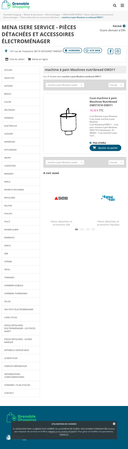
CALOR (7, 101)
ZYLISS (7, 301)
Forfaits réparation (15, 366)
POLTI (7, 221)
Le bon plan (10, 358)
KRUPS (7, 157)
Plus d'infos (99, 142)
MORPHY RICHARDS (14, 189)
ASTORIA (8, 85)
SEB (6, 253)
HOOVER (8, 133)
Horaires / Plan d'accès (17, 385)
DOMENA (8, 117)
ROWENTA (9, 237)
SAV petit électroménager (18, 309)
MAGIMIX (9, 173)
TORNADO (9, 277)
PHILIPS (8, 213)
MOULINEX (9, 197)
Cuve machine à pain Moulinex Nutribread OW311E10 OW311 (103, 101)
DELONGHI (9, 109)
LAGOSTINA (10, 165)
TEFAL (7, 269)
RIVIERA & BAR (11, 229)
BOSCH (7, 93)
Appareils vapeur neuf (16, 350)
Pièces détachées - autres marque (18, 341)
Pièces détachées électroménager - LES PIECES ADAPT (19, 328)
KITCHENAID (10, 149)
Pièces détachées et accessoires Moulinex (40, 17)
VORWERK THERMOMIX (15, 293)
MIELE (7, 181)
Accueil (8, 69)
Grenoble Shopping (12, 14)
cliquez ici (64, 434)
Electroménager (53, 14)
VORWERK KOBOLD (13, 285)
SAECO (7, 245)
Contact (9, 392)
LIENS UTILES (10, 317)
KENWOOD (9, 141)
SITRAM (8, 261)
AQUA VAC (9, 77)
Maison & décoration (33, 14)
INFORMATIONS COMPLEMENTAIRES (14, 375)
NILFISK (8, 205)
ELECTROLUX (10, 125)
